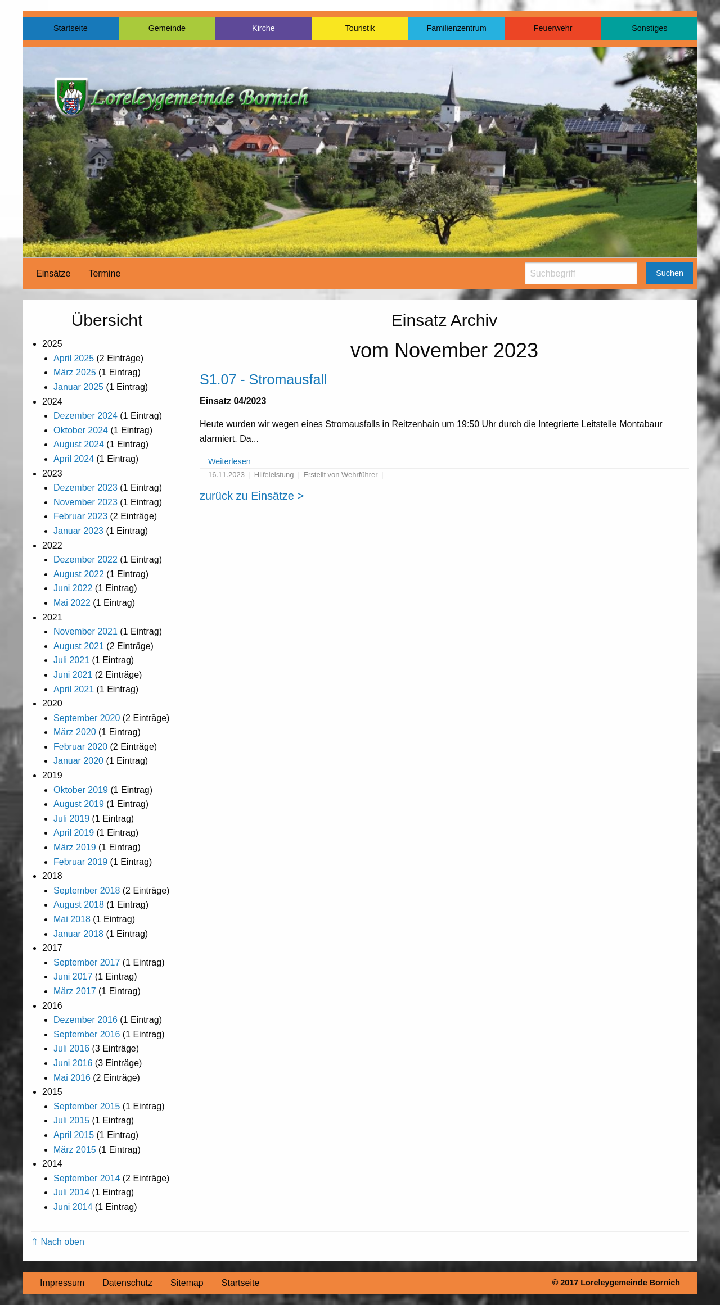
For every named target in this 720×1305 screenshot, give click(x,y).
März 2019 (74, 847)
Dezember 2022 (85, 559)
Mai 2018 (72, 919)
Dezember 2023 (85, 487)
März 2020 (74, 732)
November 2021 (85, 631)
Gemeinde (167, 28)
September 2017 (86, 962)
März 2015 (74, 1149)
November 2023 (85, 502)
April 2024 (73, 459)
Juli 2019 (71, 818)
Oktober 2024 (80, 430)
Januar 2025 (78, 387)
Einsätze (53, 273)
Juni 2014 (72, 1207)
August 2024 (78, 444)
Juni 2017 (72, 976)
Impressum (62, 1283)
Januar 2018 (78, 934)
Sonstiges (649, 28)
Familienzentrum (456, 28)
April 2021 (73, 689)
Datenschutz (127, 1283)
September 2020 (86, 718)
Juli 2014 (71, 1192)
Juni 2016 (72, 1063)
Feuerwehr (553, 28)
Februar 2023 (80, 516)
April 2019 (73, 832)
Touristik (360, 28)
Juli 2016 (71, 1048)
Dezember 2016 (85, 1020)
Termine (104, 273)
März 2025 (74, 372)
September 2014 (86, 1178)
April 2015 (73, 1135)
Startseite (70, 28)
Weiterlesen (229, 461)
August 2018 (78, 904)
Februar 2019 (80, 862)
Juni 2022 (72, 588)
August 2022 (78, 574)
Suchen (669, 273)
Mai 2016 (72, 1077)
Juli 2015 (71, 1120)
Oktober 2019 (80, 790)
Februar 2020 (80, 746)
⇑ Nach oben (57, 1242)
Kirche (263, 28)
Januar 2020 (78, 760)
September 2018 (86, 890)
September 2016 (86, 1034)
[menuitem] (53, 273)
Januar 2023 (78, 531)
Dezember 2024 (85, 415)
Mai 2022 (72, 603)
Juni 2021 (72, 674)
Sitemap (187, 1283)
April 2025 (73, 358)
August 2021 (78, 646)
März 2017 (74, 991)
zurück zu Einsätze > (252, 496)
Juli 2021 (71, 660)
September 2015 (86, 1106)
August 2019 (78, 804)
